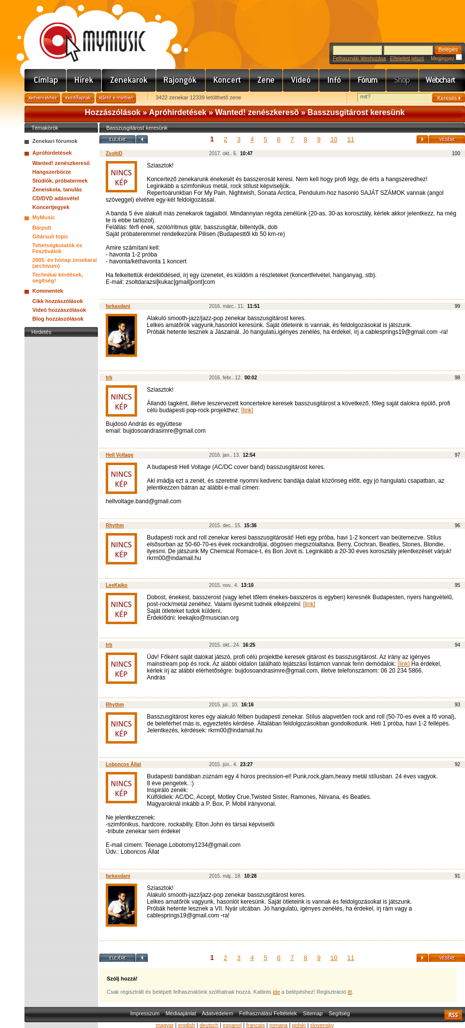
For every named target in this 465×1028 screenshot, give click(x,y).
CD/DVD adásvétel (55, 198)
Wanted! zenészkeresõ (257, 112)
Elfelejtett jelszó (407, 58)
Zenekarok (129, 80)
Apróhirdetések (177, 112)
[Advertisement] (61, 486)
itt (350, 992)
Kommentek (47, 291)
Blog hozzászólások (58, 319)
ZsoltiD (114, 153)
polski (298, 1025)
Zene (266, 80)
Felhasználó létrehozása (359, 58)
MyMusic (43, 217)
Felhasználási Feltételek (268, 1013)
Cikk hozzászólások (57, 301)
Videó (301, 80)
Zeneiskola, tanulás (57, 189)
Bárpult (41, 228)
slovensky (322, 1025)
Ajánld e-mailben (116, 98)
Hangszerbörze (51, 172)
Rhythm (115, 525)
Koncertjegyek (51, 207)
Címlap (45, 80)
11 (350, 139)
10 (333, 139)
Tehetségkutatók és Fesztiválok (57, 248)
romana (278, 1025)
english (186, 1025)
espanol (232, 1025)
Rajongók (181, 80)
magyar (165, 1025)
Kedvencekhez (42, 98)
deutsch (209, 1025)
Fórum (368, 80)
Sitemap (313, 1013)
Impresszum (145, 1013)
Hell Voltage (120, 455)
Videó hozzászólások (59, 310)
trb (109, 377)
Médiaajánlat (180, 1013)
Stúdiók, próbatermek (60, 181)
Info (334, 80)
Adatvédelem (217, 1013)
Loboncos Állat (123, 764)
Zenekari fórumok (54, 141)
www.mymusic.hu (84, 32)
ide (276, 992)
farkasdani (118, 306)
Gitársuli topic (50, 236)
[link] (247, 410)
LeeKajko (116, 585)
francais (255, 1025)
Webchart (442, 80)
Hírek (84, 80)
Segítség (338, 1013)
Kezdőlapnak (78, 98)
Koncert (228, 80)
